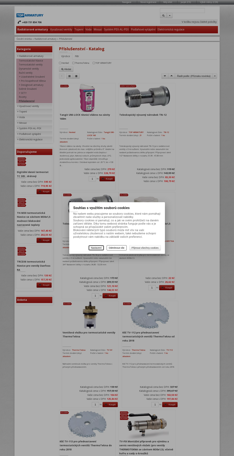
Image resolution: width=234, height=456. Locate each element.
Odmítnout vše (116, 247)
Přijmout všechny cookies (145, 247)
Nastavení (96, 247)
